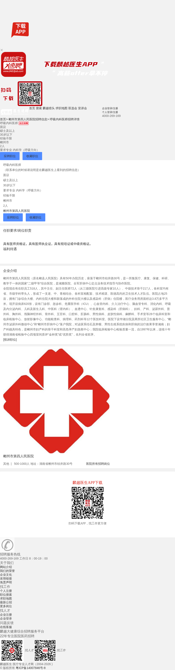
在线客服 (6, 627)
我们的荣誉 (7, 570)
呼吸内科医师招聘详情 (65, 119)
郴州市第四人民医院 (16, 210)
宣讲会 (82, 108)
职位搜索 (6, 594)
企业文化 (6, 574)
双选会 (72, 108)
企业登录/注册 (110, 108)
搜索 (39, 108)
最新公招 (6, 602)
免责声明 (6, 582)
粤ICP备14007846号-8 (31, 668)
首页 (32, 108)
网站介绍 (6, 567)
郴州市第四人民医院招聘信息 (29, 119)
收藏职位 (32, 156)
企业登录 (6, 618)
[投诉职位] (10, 339)
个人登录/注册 (110, 112)
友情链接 (6, 578)
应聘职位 (10, 156)
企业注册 (6, 614)
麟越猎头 (49, 108)
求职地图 (61, 108)
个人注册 (6, 591)
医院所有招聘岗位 (98, 463)
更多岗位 (6, 606)
